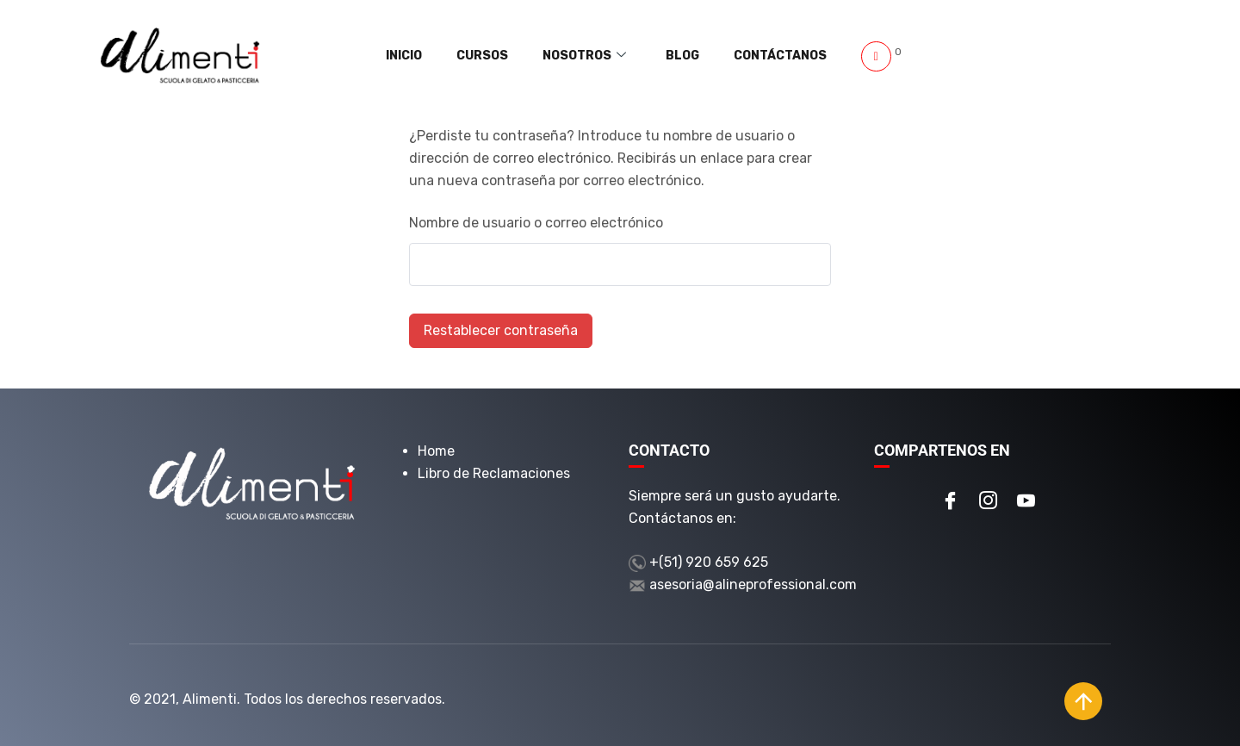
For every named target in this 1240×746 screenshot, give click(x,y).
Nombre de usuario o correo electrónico (536, 222)
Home (436, 451)
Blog (700, 55)
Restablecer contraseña (501, 330)
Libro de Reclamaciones (494, 473)
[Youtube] (1026, 502)
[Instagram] (988, 502)
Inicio (458, 55)
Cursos (524, 55)
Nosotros (614, 56)
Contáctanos (786, 55)
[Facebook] (951, 502)
